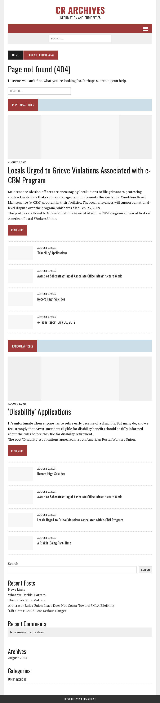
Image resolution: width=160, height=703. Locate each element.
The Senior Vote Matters (26, 600)
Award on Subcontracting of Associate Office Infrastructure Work (79, 276)
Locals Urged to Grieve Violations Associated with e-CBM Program (79, 174)
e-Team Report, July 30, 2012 (56, 322)
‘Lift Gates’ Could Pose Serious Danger (37, 610)
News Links (16, 589)
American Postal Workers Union (32, 218)
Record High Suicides (51, 299)
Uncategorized (17, 679)
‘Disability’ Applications (52, 252)
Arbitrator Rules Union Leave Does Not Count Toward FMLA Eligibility (61, 605)
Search (13, 563)
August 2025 (17, 657)
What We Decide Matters (26, 594)
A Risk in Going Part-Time (54, 542)
